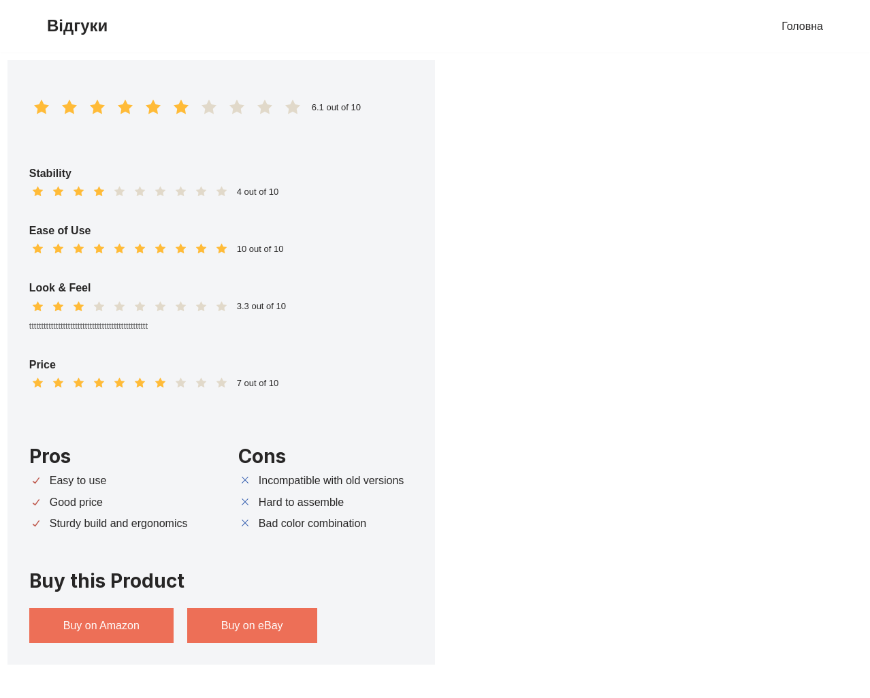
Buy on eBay (252, 625)
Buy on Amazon (101, 625)
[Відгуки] (77, 26)
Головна (802, 26)
